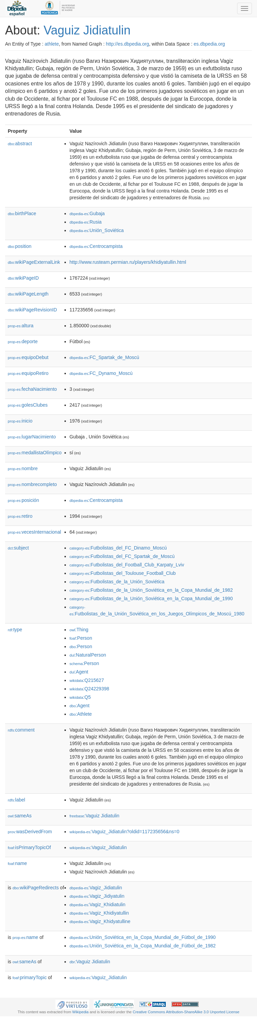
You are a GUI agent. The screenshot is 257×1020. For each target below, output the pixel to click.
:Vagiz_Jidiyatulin (97, 896)
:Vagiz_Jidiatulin (96, 887)
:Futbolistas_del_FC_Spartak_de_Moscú (122, 556)
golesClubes (28, 405)
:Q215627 (87, 680)
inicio (20, 421)
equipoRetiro (28, 373)
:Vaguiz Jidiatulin (95, 815)
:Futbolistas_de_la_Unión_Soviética (117, 581)
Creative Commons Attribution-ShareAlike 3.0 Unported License (186, 1012)
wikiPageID (23, 278)
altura (20, 325)
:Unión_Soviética (97, 230)
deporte (23, 341)
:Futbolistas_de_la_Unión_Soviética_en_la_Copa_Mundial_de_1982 (151, 590)
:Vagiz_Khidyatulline (100, 921)
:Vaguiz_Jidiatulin (98, 847)
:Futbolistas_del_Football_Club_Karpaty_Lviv (127, 564)
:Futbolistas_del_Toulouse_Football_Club (123, 573)
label (16, 799)
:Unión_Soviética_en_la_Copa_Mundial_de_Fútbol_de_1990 (143, 937)
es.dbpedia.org (209, 44)
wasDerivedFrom (30, 831)
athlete (52, 44)
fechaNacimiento (32, 389)
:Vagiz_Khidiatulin (98, 904)
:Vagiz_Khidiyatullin (99, 913)
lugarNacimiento (32, 436)
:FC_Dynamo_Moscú (101, 373)
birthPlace (22, 213)
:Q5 (80, 697)
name (17, 863)
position (19, 246)
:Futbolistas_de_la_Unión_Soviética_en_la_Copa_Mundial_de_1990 (151, 598)
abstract (20, 143)
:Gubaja (87, 213)
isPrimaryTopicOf (29, 847)
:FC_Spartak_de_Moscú (104, 357)
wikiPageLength (28, 294)
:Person (81, 638)
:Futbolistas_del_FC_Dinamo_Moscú (118, 548)
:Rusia (86, 222)
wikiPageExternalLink (34, 262)
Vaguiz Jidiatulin (87, 30)
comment (21, 730)
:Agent (79, 671)
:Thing (79, 629)
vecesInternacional (34, 532)
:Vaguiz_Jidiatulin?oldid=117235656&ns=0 (124, 831)
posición (23, 500)
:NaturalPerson (88, 655)
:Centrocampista (96, 246)
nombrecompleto (32, 484)
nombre (23, 468)
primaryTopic (29, 977)
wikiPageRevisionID (32, 309)
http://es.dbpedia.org (127, 44)
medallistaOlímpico (34, 452)
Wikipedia (80, 1012)
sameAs (19, 815)
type (15, 629)
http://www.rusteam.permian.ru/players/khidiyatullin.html (128, 262)
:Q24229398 (89, 688)
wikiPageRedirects (35, 887)
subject (18, 548)
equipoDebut (28, 357)
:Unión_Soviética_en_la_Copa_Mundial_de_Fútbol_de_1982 (143, 945)
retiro (20, 516)
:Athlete (81, 714)
